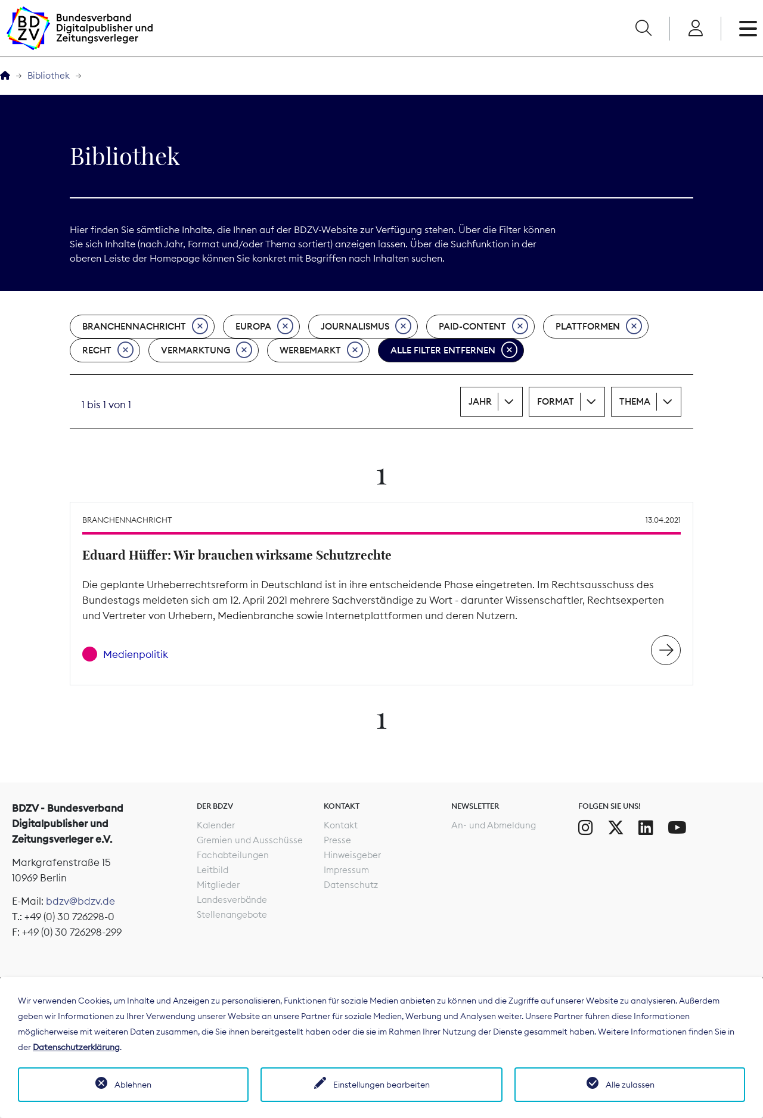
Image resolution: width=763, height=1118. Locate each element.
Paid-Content (483, 326)
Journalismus (366, 326)
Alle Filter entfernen (453, 350)
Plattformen (599, 326)
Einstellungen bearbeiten (381, 1084)
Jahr (480, 401)
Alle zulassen (630, 1084)
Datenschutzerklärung (76, 1047)
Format (555, 401)
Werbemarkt (321, 350)
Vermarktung (206, 350)
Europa (264, 326)
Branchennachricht (145, 326)
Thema (634, 401)
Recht (108, 350)
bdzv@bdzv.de (80, 901)
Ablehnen (132, 1084)
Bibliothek (48, 75)
